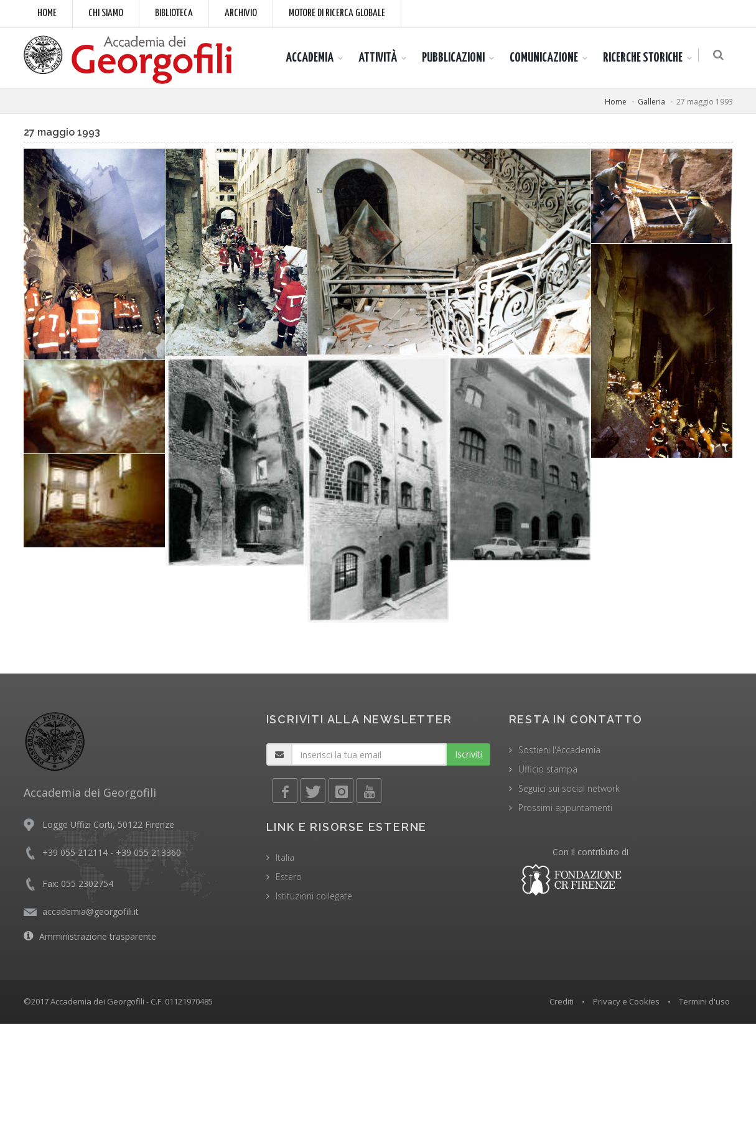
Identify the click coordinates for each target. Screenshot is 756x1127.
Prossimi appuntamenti (565, 808)
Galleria (651, 101)
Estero (289, 877)
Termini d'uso (704, 1001)
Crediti (561, 1001)
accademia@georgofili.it (90, 911)
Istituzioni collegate (314, 896)
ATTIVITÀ (380, 58)
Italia (285, 857)
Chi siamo (105, 13)
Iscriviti (468, 754)
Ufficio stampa (547, 769)
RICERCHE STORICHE (645, 58)
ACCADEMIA (312, 58)
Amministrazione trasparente (97, 936)
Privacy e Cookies (626, 1001)
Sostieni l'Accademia (559, 750)
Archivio (241, 13)
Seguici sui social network (569, 788)
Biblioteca (174, 13)
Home (47, 13)
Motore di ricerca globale (337, 13)
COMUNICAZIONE (546, 58)
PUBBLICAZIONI (455, 58)
